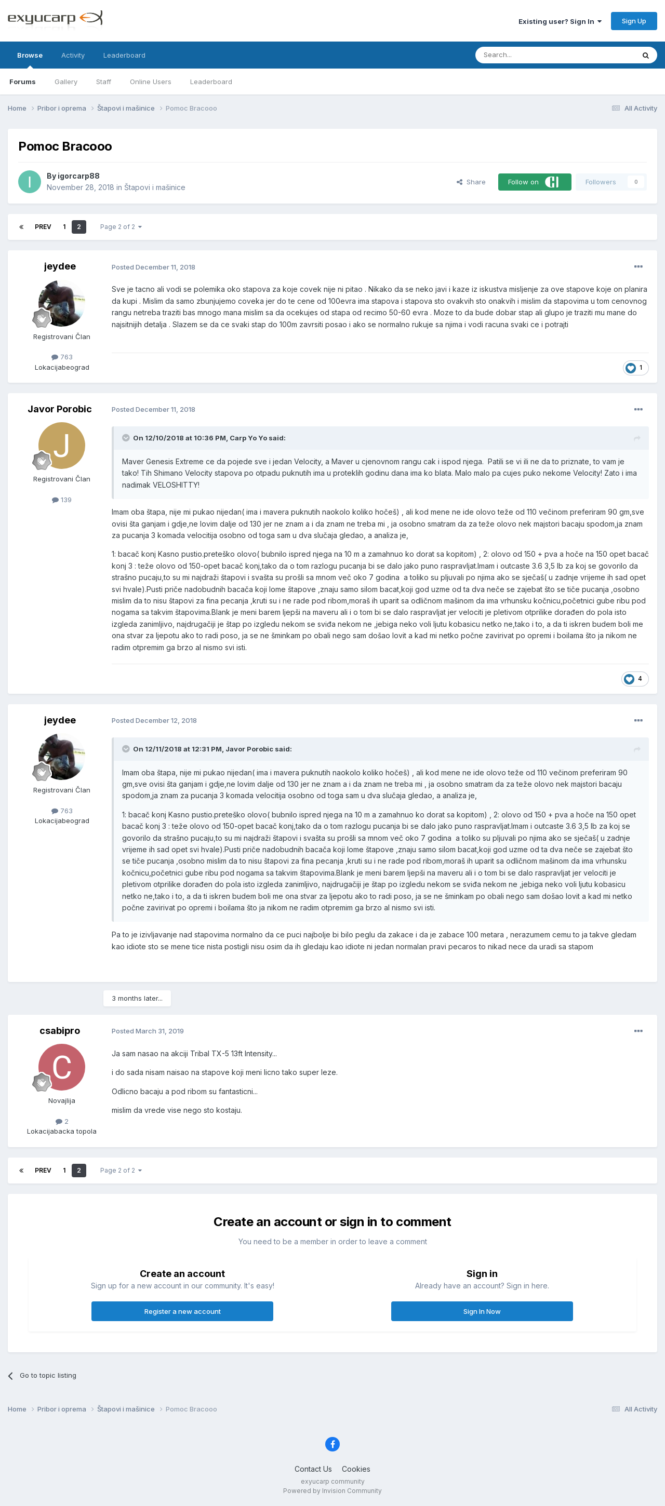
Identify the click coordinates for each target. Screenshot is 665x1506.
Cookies (356, 1468)
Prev (43, 227)
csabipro (59, 1030)
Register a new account (182, 1311)
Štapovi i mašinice (154, 187)
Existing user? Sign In (560, 21)
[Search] (528, 55)
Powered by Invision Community (332, 1491)
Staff (103, 81)
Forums (22, 81)
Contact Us (313, 1468)
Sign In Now (482, 1311)
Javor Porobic (60, 409)
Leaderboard (211, 81)
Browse (30, 60)
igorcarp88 (79, 175)
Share (471, 182)
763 (62, 357)
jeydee (60, 266)
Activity (73, 55)
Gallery (66, 81)
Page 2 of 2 (121, 227)
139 (62, 499)
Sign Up (634, 21)
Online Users (150, 81)
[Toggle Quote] (126, 438)
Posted (153, 267)
